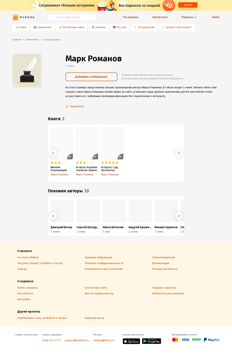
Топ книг (121, 27)
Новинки (100, 27)
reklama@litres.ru (103, 340)
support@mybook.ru (76, 340)
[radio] (52, 163)
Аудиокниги (44, 27)
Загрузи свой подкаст (179, 27)
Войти (215, 17)
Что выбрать (131, 17)
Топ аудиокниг (146, 27)
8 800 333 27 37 (51, 340)
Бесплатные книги (73, 27)
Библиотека (160, 17)
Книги (22, 27)
